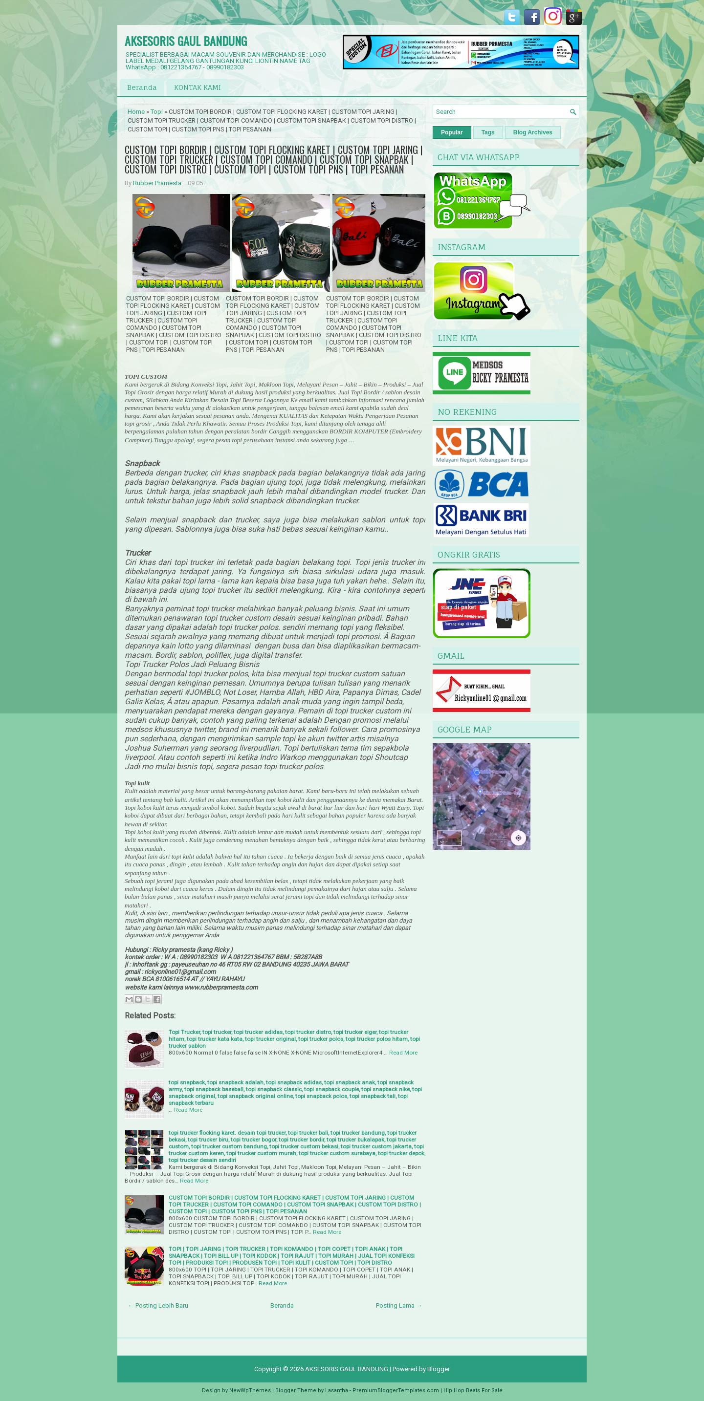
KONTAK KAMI (197, 87)
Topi (157, 111)
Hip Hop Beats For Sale (473, 1390)
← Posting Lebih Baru (158, 1305)
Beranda (142, 87)
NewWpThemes (250, 1390)
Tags (488, 132)
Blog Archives (532, 132)
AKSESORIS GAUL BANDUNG (186, 40)
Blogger (438, 1369)
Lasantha (336, 1390)
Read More (403, 1052)
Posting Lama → (399, 1305)
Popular (452, 132)
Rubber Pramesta (157, 183)
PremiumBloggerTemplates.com (395, 1390)
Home (136, 111)
